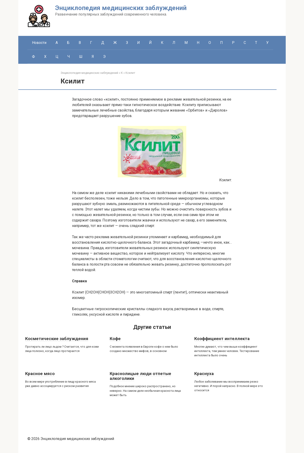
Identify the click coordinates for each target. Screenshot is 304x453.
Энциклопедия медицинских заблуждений (121, 8)
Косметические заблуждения (56, 338)
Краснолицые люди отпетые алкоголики (140, 376)
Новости (39, 42)
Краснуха (204, 373)
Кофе (115, 338)
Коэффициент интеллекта (222, 338)
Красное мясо (40, 373)
